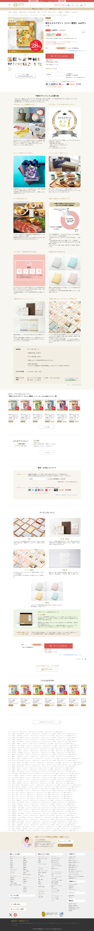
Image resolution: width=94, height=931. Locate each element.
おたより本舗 (14, 925)
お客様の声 (71, 887)
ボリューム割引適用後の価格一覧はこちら (74, 50)
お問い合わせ (71, 886)
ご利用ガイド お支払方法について (66, 495)
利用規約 (70, 910)
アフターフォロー (72, 889)
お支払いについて (72, 864)
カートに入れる (61, 56)
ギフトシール (74, 41)
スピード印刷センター (74, 923)
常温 (63, 43)
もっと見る (47, 426)
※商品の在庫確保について (52, 64)
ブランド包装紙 (60, 41)
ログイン (70, 897)
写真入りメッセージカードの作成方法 (76, 876)
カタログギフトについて (73, 872)
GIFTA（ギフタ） (15, 923)
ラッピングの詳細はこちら (70, 378)
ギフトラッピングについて (74, 874)
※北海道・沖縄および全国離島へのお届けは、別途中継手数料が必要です (61, 38)
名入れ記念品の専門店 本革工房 (26, 923)
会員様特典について (73, 878)
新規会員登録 (71, 895)
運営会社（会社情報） (73, 905)
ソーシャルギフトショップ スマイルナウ (42, 923)
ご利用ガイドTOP (72, 857)
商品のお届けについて (73, 867)
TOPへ (51, 669)
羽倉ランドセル (55, 923)
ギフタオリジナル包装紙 (51, 41)
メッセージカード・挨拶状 (51, 43)
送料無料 (52, 421)
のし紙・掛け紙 (67, 41)
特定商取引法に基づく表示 (74, 907)
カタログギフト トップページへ (47, 722)
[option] (14, 695)
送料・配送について (73, 869)
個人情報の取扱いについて (74, 908)
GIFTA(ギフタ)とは (72, 903)
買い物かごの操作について (74, 862)
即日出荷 (11, 421)
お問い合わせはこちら (65, 845)
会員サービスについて (73, 860)
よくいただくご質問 (65, 841)
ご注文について (72, 858)
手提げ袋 (59, 43)
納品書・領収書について (73, 865)
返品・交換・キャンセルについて (75, 871)
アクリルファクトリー (63, 923)
